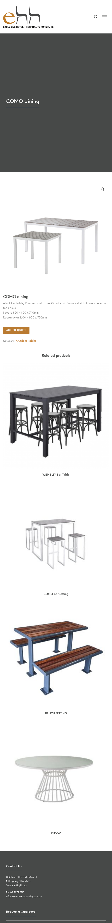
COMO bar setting (56, 594)
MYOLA (56, 832)
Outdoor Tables (26, 340)
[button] (102, 189)
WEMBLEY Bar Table (56, 474)
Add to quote (16, 330)
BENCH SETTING (56, 713)
